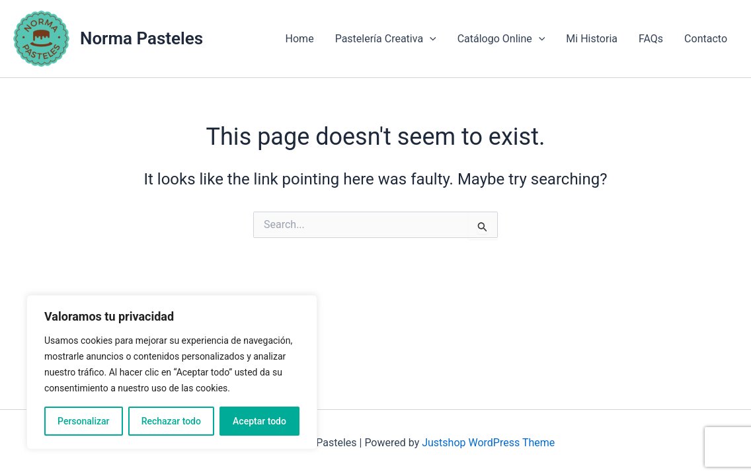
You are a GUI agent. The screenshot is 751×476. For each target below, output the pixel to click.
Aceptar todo (259, 421)
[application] (429, 39)
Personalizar (83, 421)
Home (300, 38)
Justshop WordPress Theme (488, 442)
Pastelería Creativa (385, 39)
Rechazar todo (171, 421)
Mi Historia (591, 38)
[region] (171, 372)
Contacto (705, 38)
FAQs (651, 38)
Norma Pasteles (141, 38)
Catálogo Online (501, 39)
